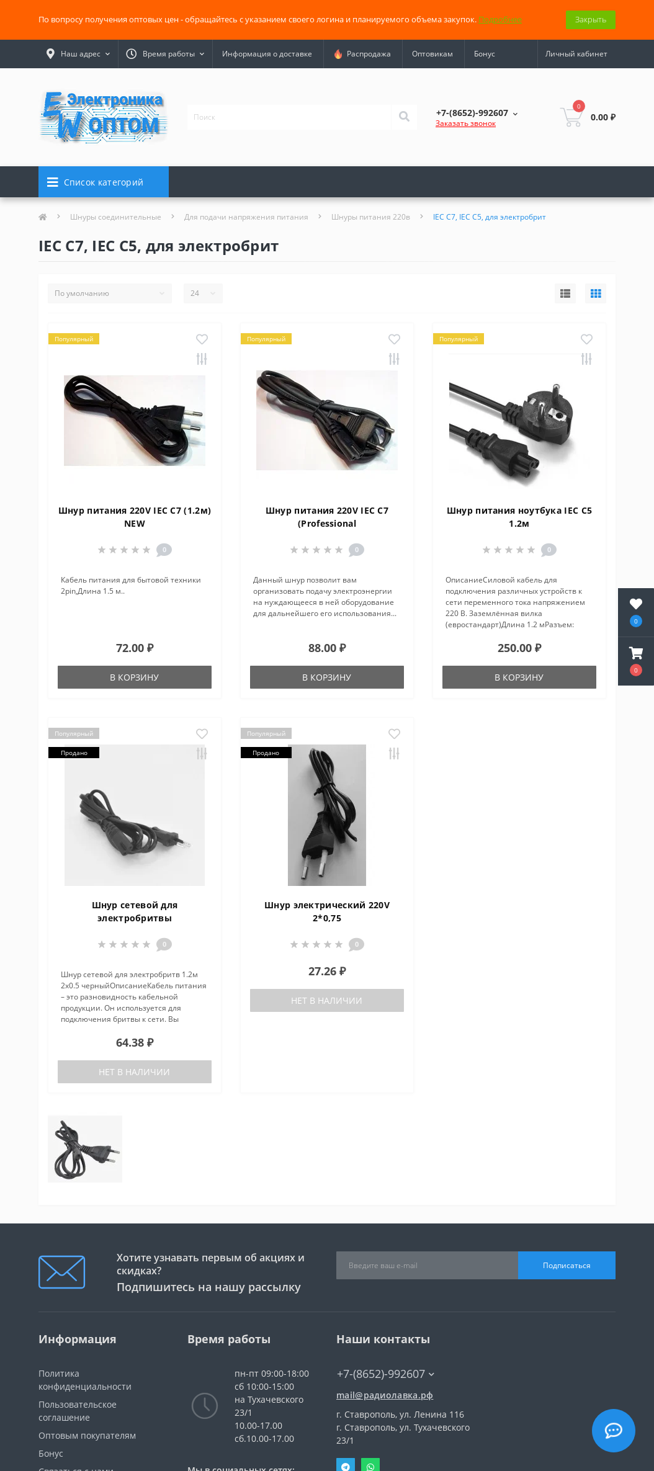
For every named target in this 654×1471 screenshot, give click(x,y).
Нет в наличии (134, 1072)
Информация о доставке (267, 53)
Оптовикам (432, 53)
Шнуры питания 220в (370, 217)
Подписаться (567, 1265)
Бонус (484, 53)
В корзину (134, 677)
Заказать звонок (466, 123)
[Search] (404, 117)
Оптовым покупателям (87, 1435)
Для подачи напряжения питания (246, 217)
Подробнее (500, 19)
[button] (636, 661)
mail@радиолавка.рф (384, 1395)
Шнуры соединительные (115, 217)
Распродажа (362, 54)
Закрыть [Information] (590, 19)
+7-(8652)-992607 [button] (385, 1374)
